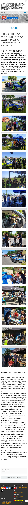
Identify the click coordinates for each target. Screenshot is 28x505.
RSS (2, 488)
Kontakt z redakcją (19, 492)
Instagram (10, 488)
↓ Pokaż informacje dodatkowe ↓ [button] (14, 477)
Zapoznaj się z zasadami (6, 502)
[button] (25, 12)
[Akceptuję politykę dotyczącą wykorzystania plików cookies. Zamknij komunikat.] (26, 1)
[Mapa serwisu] (4, 12)
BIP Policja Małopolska (22, 487)
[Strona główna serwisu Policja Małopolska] (2, 12)
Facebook (7, 488)
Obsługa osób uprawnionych (20, 502)
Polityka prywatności (6, 503)
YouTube (4, 488)
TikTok (2, 491)
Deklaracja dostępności (19, 496)
